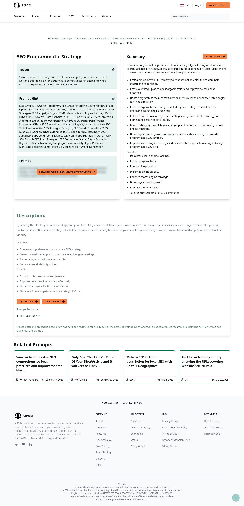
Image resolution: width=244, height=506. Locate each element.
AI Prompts (67, 38)
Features (101, 433)
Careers (100, 458)
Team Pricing (103, 452)
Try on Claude (28, 301)
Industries (102, 427)
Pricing (37, 16)
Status (134, 440)
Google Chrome (213, 427)
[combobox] (200, 16)
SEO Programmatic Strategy (129, 38)
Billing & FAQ (137, 446)
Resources (88, 16)
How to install (212, 421)
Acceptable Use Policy (174, 427)
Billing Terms (169, 446)
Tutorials (135, 421)
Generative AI (104, 440)
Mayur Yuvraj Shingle (162, 38)
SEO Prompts (82, 38)
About (106, 16)
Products (20, 16)
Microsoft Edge (213, 433)
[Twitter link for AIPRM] (16, 444)
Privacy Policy (170, 421)
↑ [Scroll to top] (236, 498)
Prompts (55, 16)
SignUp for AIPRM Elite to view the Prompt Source (67, 171)
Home (55, 38)
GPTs (72, 16)
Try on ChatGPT (55, 301)
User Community (140, 427)
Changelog (136, 433)
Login (198, 5)
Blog (98, 465)
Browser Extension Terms (177, 440)
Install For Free (218, 5)
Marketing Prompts (102, 38)
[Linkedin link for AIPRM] (31, 445)
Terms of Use (169, 433)
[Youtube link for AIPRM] (24, 445)
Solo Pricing (103, 446)
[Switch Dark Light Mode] (188, 5)
